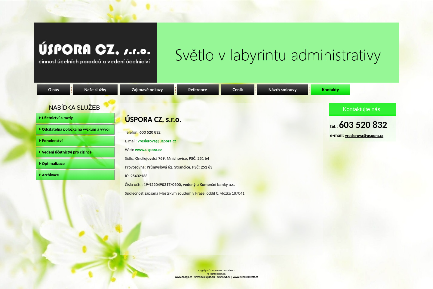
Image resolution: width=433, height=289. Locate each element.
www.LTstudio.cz (225, 270)
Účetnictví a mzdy (57, 117)
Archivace (50, 175)
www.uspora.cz (148, 149)
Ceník (238, 90)
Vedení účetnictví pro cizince (67, 152)
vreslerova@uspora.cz (157, 141)
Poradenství (52, 140)
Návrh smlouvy (282, 90)
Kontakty (330, 90)
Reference (197, 90)
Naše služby (95, 90)
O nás (53, 90)
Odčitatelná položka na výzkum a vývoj (76, 129)
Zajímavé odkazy (147, 90)
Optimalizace (53, 163)
